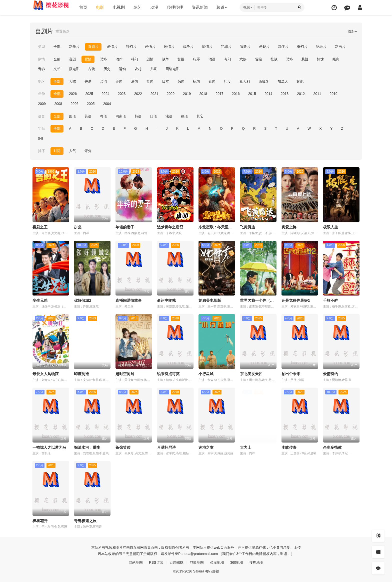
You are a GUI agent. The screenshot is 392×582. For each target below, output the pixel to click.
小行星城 (206, 374)
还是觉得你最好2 (296, 300)
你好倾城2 (82, 300)
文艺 (57, 69)
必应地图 (217, 562)
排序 (41, 151)
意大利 (245, 81)
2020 (170, 94)
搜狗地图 (256, 562)
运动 (122, 69)
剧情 (41, 59)
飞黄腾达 (247, 227)
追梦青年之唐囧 (170, 227)
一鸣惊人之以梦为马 (49, 447)
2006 (74, 104)
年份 (41, 94)
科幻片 (131, 47)
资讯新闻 (200, 7)
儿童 (153, 69)
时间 (57, 151)
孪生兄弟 (40, 300)
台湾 (103, 81)
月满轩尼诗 (166, 447)
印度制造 (81, 374)
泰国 (212, 81)
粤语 (103, 116)
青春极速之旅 (85, 521)
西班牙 (263, 81)
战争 (165, 59)
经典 (336, 59)
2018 (203, 94)
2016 (236, 94)
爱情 (88, 59)
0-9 (40, 138)
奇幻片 (302, 47)
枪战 (274, 59)
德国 (196, 81)
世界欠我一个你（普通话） (262, 300)
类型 (41, 47)
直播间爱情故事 (129, 300)
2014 (268, 94)
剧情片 (169, 47)
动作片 (74, 47)
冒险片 (245, 47)
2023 (122, 94)
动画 (212, 59)
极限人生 (330, 227)
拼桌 (78, 227)
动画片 (340, 47)
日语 (153, 116)
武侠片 (283, 47)
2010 (334, 94)
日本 (165, 81)
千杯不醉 (330, 300)
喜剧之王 (40, 227)
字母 (41, 128)
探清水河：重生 (87, 447)
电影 (100, 7)
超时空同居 (125, 374)
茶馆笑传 (123, 447)
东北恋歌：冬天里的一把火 (221, 227)
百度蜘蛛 (177, 562)
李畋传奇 (289, 447)
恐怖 (103, 59)
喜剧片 (93, 47)
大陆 (72, 81)
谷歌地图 (197, 562)
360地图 (236, 562)
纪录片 (321, 47)
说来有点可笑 (168, 374)
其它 (200, 116)
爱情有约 (330, 374)
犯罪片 (226, 47)
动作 (119, 59)
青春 (41, 69)
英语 (88, 116)
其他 (300, 81)
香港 (88, 81)
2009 (42, 104)
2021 (154, 94)
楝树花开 (40, 521)
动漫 (154, 7)
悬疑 (305, 59)
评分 (88, 151)
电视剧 (119, 7)
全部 (57, 47)
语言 (41, 116)
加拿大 (283, 81)
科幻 (134, 59)
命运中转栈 (166, 300)
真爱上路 (289, 227)
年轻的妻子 (125, 227)
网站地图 (136, 562)
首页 (83, 7)
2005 (90, 104)
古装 (91, 69)
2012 (301, 94)
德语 (184, 116)
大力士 (245, 447)
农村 (138, 69)
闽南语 (121, 116)
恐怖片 (150, 47)
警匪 (181, 59)
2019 (187, 94)
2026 (73, 94)
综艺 (138, 7)
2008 (58, 104)
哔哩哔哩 (175, 7)
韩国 (181, 81)
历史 (107, 69)
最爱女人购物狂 (45, 374)
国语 (72, 116)
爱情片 (112, 47)
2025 (89, 94)
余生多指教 (332, 447)
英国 (150, 81)
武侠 (243, 59)
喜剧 (72, 59)
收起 (352, 31)
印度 (227, 81)
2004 (107, 104)
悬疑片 (264, 47)
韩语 (138, 116)
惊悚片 (207, 47)
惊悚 (320, 59)
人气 (72, 151)
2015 (252, 94)
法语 (169, 116)
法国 (134, 81)
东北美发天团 (251, 374)
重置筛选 (63, 31)
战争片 (188, 47)
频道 (221, 7)
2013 (284, 94)
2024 (105, 94)
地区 (41, 81)
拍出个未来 (291, 374)
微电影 (74, 69)
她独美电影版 (209, 300)
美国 (119, 81)
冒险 (258, 59)
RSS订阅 (156, 562)
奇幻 (227, 59)
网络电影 (173, 69)
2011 (317, 94)
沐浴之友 (206, 447)
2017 (219, 94)
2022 (138, 94)
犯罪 (196, 59)
